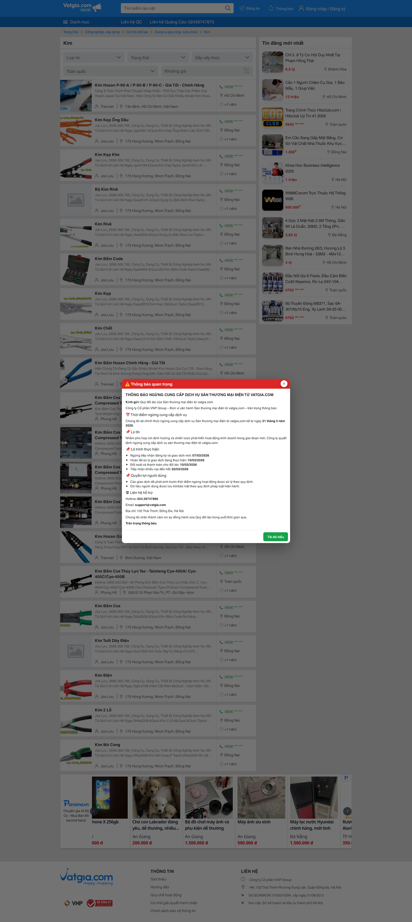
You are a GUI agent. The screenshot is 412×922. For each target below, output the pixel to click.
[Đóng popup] (284, 383)
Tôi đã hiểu (275, 536)
